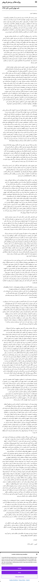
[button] (36, 554)
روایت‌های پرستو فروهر (11, 2)
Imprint (28, 580)
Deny (19, 572)
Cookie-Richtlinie (13, 580)
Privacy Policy (22, 580)
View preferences (19, 577)
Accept (19, 568)
